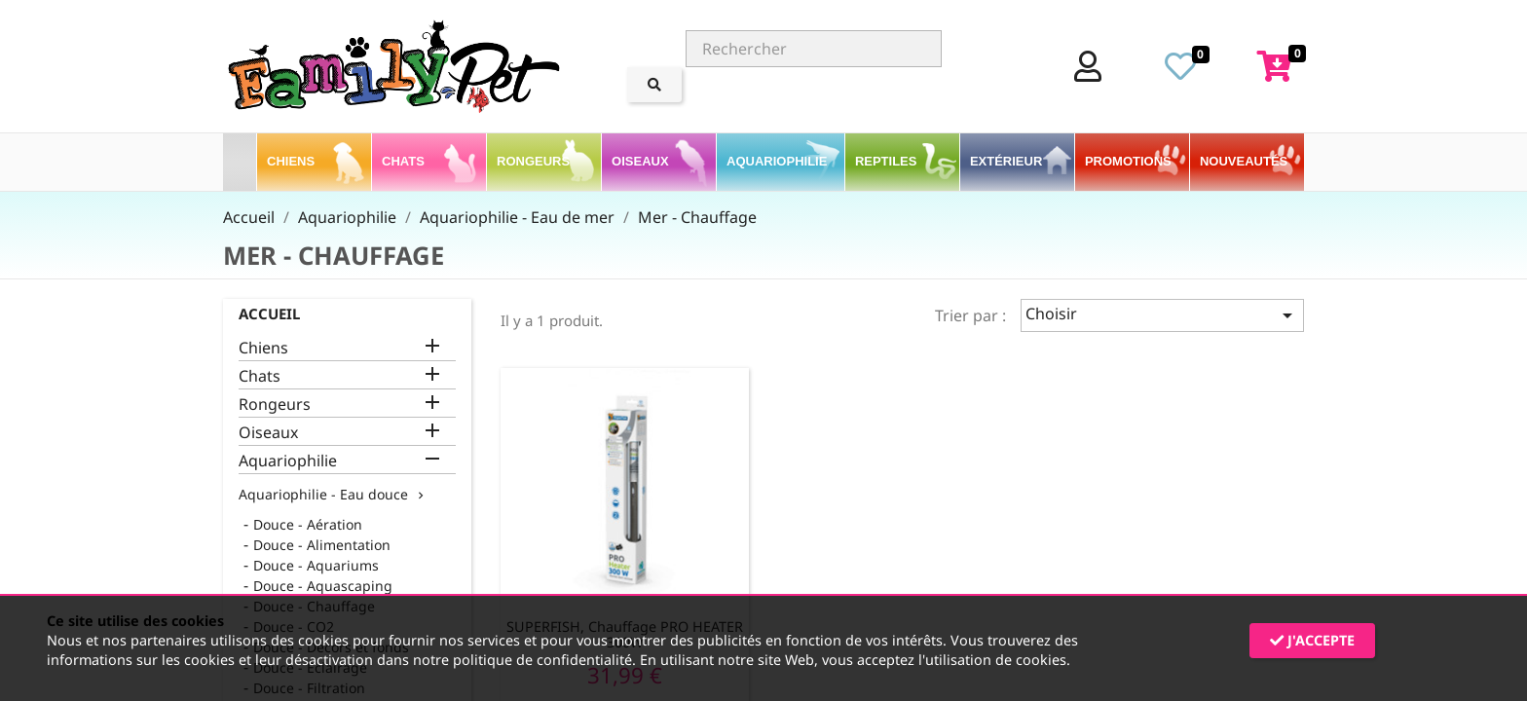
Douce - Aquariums (316, 565)
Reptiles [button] (887, 161)
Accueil (269, 313)
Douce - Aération (307, 524)
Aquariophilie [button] (778, 161)
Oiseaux (268, 433)
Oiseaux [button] (642, 161)
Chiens (263, 348)
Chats (259, 376)
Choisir (1162, 315)
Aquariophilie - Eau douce (323, 494)
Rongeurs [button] (535, 161)
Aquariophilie (288, 461)
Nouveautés (1243, 161)
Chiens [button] (292, 161)
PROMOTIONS (1128, 161)
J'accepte (1312, 640)
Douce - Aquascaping (322, 585)
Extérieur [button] (1008, 161)
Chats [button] (405, 161)
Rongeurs (275, 404)
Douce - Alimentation (322, 544)
